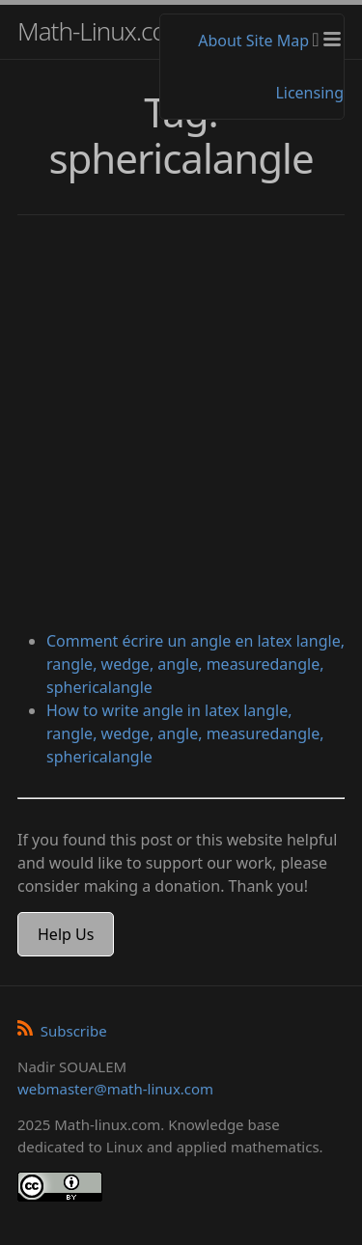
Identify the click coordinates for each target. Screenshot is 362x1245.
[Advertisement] (181, 425)
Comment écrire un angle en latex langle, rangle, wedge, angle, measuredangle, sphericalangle (195, 664)
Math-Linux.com (102, 31)
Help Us (66, 934)
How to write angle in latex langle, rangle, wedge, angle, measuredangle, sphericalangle (184, 733)
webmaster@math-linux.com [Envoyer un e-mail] (115, 1088)
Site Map (277, 40)
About (219, 40)
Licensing (309, 92)
